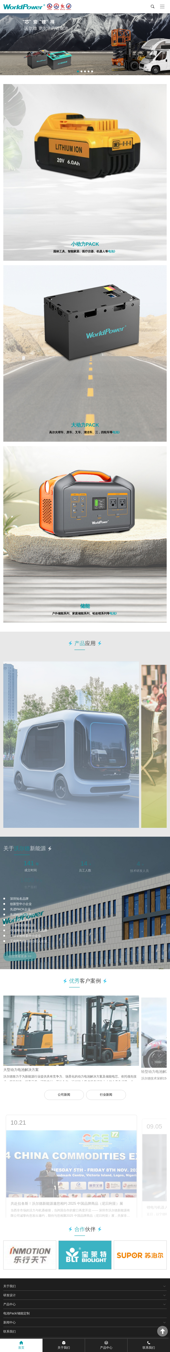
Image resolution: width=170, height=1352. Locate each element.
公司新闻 (64, 1094)
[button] (78, 71)
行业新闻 (106, 1094)
